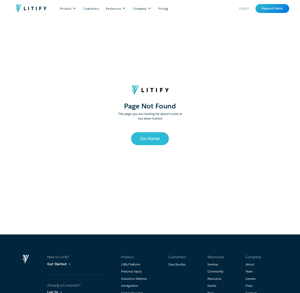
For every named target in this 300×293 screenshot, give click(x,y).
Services (212, 265)
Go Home (149, 138)
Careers (250, 279)
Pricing (163, 8)
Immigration (129, 286)
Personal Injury (131, 272)
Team (249, 272)
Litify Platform (130, 265)
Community (215, 272)
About (250, 265)
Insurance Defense (134, 279)
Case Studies (177, 265)
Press (249, 286)
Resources (214, 279)
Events (211, 286)
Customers (91, 8)
